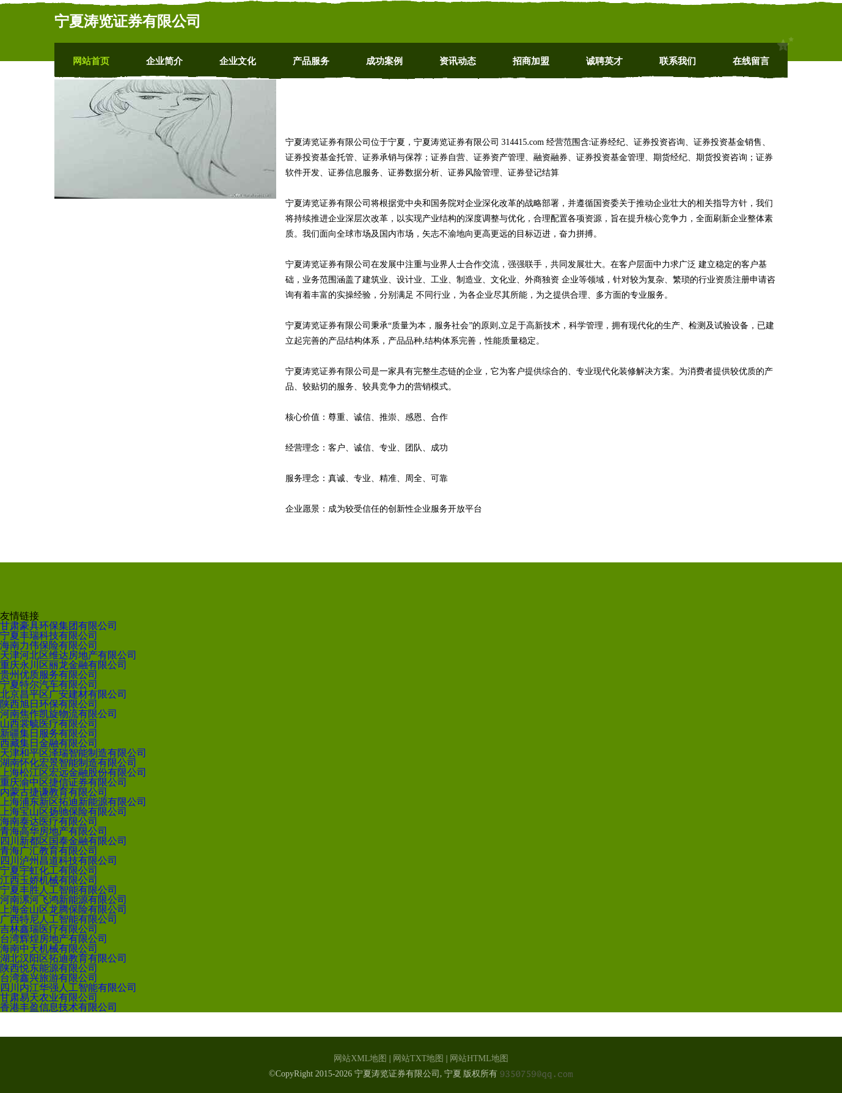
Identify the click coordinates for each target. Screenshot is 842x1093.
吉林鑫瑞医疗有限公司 (49, 929)
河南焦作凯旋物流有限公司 (58, 713)
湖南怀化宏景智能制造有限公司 (68, 762)
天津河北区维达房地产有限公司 (68, 655)
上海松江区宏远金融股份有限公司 (73, 772)
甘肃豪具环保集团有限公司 (58, 625)
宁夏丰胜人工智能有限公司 (58, 890)
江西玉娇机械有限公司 (49, 880)
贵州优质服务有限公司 (49, 674)
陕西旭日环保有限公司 (49, 704)
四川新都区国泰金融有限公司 (63, 841)
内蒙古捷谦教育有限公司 (54, 792)
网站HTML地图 (479, 1058)
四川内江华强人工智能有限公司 (68, 987)
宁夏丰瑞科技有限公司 (49, 635)
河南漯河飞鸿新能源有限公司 (63, 899)
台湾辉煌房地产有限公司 (54, 938)
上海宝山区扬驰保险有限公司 (63, 811)
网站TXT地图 (418, 1058)
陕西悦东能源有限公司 (49, 968)
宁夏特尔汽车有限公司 (49, 684)
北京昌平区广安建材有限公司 (63, 694)
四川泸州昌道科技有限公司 (58, 860)
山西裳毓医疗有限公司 (49, 723)
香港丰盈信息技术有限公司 (58, 1007)
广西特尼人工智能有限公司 (58, 919)
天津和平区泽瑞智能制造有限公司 (73, 753)
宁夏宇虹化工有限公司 (49, 870)
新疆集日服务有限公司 (49, 733)
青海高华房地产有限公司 (54, 831)
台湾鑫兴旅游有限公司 (49, 978)
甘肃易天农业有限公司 (49, 997)
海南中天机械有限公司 (49, 948)
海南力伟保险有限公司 (49, 645)
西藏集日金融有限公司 (49, 743)
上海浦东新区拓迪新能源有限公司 (73, 802)
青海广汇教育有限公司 (49, 850)
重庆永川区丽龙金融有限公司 (63, 665)
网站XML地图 (360, 1058)
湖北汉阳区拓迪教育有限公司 (63, 958)
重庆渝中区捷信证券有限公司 (63, 782)
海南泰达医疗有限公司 (49, 821)
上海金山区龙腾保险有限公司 (63, 909)
